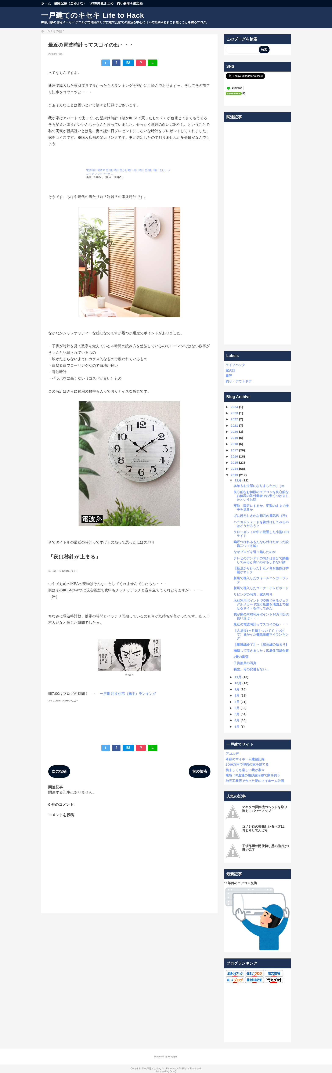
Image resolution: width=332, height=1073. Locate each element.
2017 (234, 450)
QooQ (173, 1071)
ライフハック (235, 365)
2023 (234, 413)
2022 (234, 419)
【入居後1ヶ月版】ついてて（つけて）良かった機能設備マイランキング (261, 634)
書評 (229, 375)
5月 (237, 714)
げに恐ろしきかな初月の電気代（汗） (261, 515)
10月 (238, 683)
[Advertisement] (257, 233)
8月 (237, 695)
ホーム (46, 3)
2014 (234, 468)
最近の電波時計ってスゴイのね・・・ (261, 624)
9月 (237, 689)
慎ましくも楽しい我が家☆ (245, 770)
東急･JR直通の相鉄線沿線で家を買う (253, 775)
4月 (237, 720)
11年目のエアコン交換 (240, 883)
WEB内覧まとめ (101, 3)
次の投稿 (59, 771)
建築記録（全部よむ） (70, 3)
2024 (234, 407)
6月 (237, 708)
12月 (238, 480)
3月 (237, 726)
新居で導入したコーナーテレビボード (261, 588)
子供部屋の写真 (245, 663)
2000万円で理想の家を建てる (247, 764)
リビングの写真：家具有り (253, 594)
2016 (234, 456)
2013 (234, 475)
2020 (234, 431)
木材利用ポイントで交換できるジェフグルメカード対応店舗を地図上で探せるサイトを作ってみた (261, 604)
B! (128, 63)
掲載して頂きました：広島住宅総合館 (261, 650)
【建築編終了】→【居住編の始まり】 (261, 644)
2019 (234, 438)
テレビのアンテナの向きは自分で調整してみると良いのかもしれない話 (261, 560)
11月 (238, 677)
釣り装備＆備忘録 (130, 3)
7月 (237, 702)
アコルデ (232, 753)
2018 (234, 444)
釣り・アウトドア (239, 381)
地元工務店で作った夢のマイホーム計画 (255, 781)
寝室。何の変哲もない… (251, 669)
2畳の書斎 (241, 656)
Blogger (172, 1056)
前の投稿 (199, 771)
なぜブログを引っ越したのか (255, 552)
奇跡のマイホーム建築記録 (245, 759)
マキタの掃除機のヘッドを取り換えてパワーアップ (265, 809)
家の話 (230, 370)
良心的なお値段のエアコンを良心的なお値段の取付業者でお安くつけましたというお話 (261, 495)
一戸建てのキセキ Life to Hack (92, 15)
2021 (234, 425)
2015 (234, 462)
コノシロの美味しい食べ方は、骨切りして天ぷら (265, 828)
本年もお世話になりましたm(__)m (259, 486)
